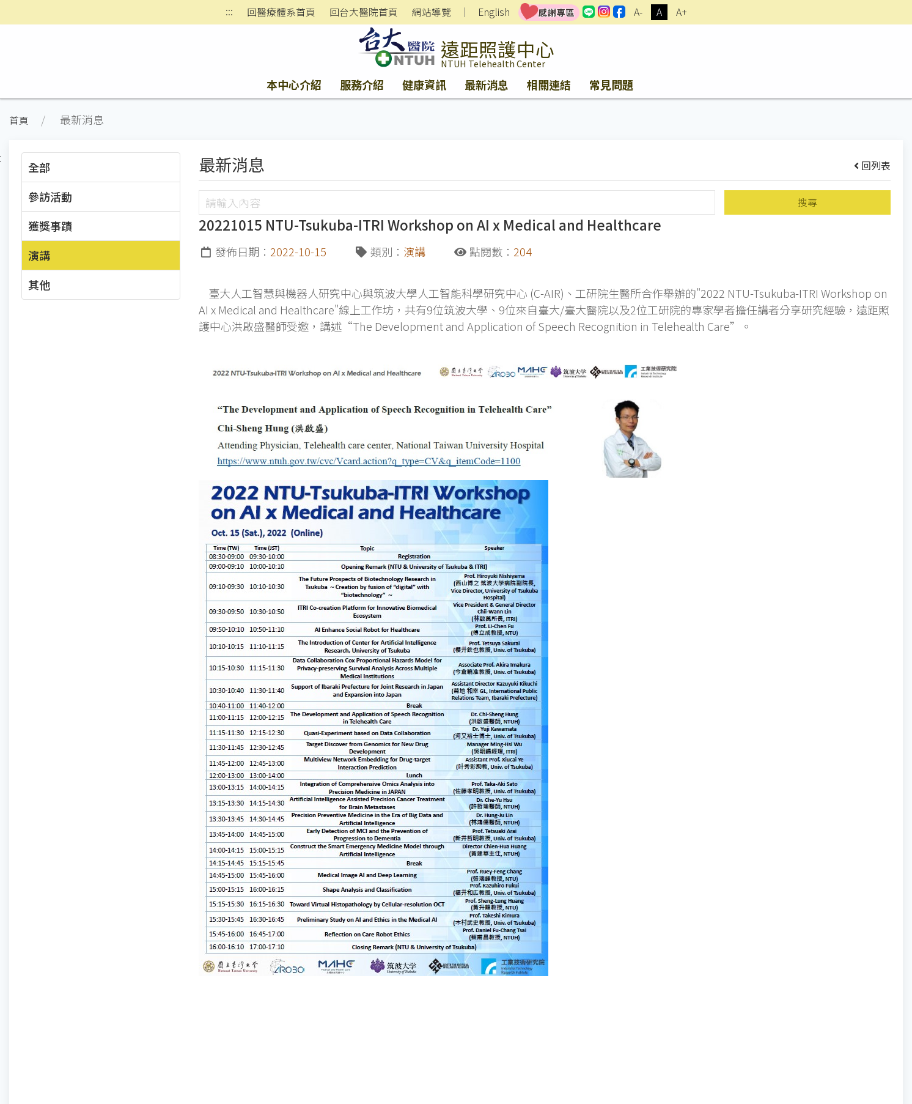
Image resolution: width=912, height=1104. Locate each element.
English (494, 12)
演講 (39, 255)
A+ (681, 12)
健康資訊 (424, 84)
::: (229, 12)
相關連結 (549, 84)
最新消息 (487, 84)
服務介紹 (362, 84)
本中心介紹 (294, 84)
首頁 (19, 120)
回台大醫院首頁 (363, 12)
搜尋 (807, 202)
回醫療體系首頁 (281, 12)
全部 (39, 167)
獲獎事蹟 (50, 226)
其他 (39, 284)
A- (638, 12)
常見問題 (611, 84)
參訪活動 (50, 196)
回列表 (872, 165)
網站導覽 (431, 12)
